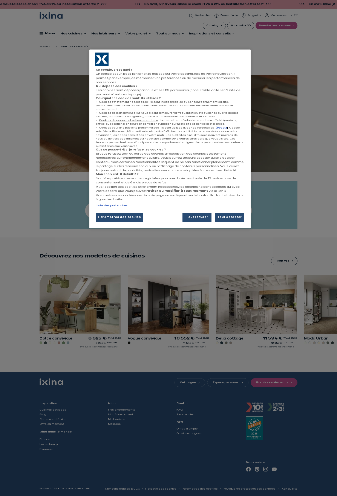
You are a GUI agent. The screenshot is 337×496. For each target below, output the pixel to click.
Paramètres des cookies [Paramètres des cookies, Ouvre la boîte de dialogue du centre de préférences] (119, 217)
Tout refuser (197, 217)
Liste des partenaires (112, 205)
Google (222, 128)
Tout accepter (229, 217)
